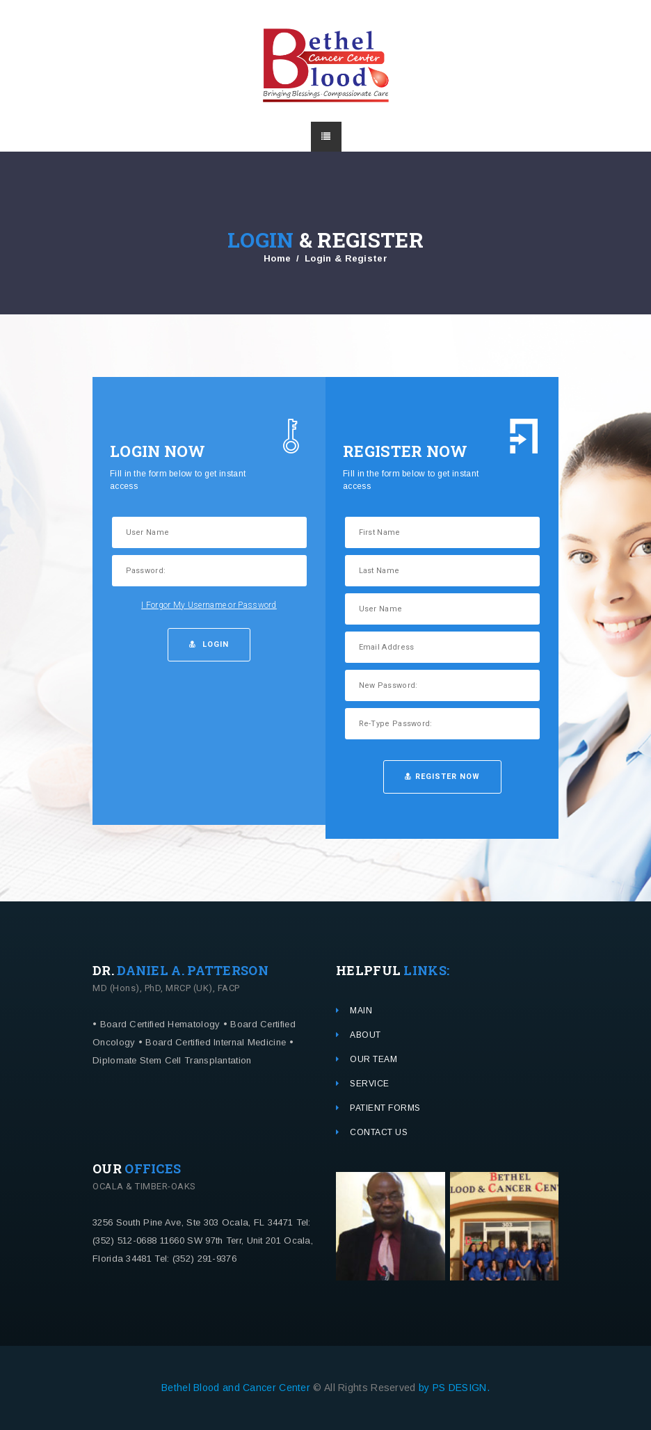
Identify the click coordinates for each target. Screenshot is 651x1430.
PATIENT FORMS (385, 1108)
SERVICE (369, 1083)
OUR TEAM (373, 1059)
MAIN (361, 1010)
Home (277, 258)
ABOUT (365, 1035)
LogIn (209, 644)
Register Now (442, 776)
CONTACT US (379, 1132)
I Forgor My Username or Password (209, 605)
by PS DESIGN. (454, 1387)
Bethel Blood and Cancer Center (237, 1387)
